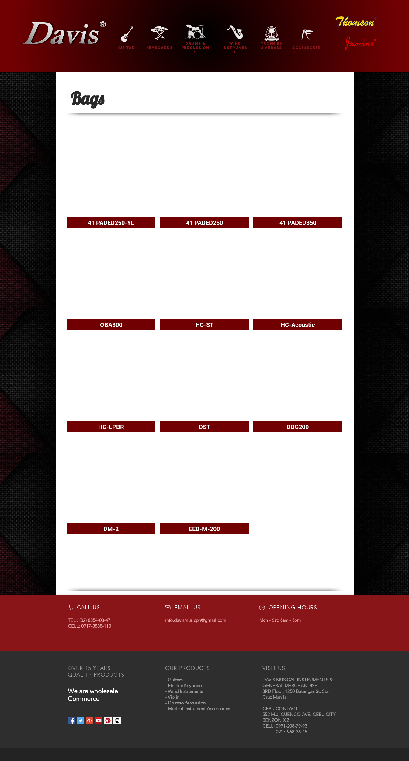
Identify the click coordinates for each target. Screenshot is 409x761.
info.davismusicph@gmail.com (195, 620)
